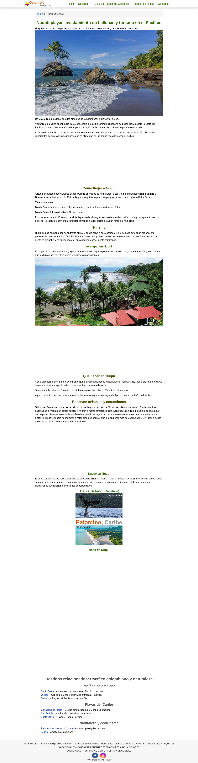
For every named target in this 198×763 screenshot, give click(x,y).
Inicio (71, 3)
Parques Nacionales (86, 743)
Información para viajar (39, 743)
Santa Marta (47, 717)
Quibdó (45, 695)
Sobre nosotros (77, 750)
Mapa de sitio (97, 750)
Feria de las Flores (127, 747)
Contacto (163, 3)
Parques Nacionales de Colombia (58, 728)
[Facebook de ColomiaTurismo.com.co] (95, 755)
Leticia (44, 732)
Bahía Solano (48, 691)
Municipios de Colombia (115, 743)
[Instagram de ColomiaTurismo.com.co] (103, 755)
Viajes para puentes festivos (95, 747)
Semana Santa (63, 743)
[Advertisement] (99, 162)
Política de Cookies (119, 750)
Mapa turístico (140, 743)
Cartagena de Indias (51, 710)
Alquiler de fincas (144, 3)
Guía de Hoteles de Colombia (111, 3)
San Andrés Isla (49, 713)
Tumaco (45, 698)
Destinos (84, 3)
